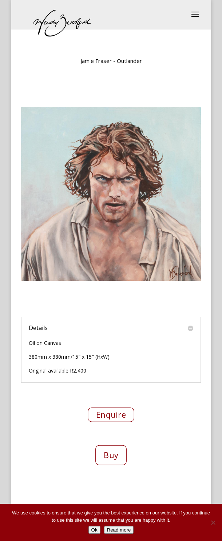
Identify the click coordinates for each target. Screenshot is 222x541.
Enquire (111, 414)
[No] (213, 522)
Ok (94, 530)
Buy (111, 454)
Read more (119, 530)
